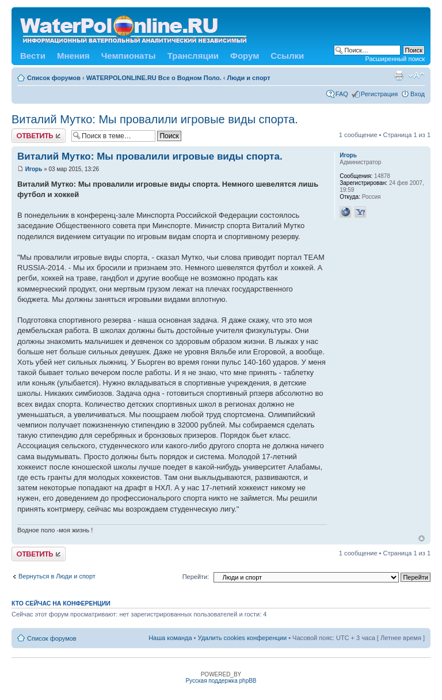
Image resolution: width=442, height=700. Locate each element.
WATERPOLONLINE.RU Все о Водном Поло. (154, 77)
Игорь (34, 169)
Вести (32, 55)
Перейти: (195, 576)
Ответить (39, 135)
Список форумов (54, 77)
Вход (417, 93)
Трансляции (193, 55)
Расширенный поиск (395, 58)
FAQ (342, 93)
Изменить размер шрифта (416, 75)
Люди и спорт (248, 77)
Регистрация (379, 93)
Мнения (73, 55)
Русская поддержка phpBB (220, 681)
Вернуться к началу (421, 538)
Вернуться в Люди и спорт (57, 576)
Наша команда (170, 637)
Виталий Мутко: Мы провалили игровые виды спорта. (155, 119)
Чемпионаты (128, 55)
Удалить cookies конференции (242, 637)
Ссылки (287, 55)
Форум (244, 55)
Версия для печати (399, 75)
